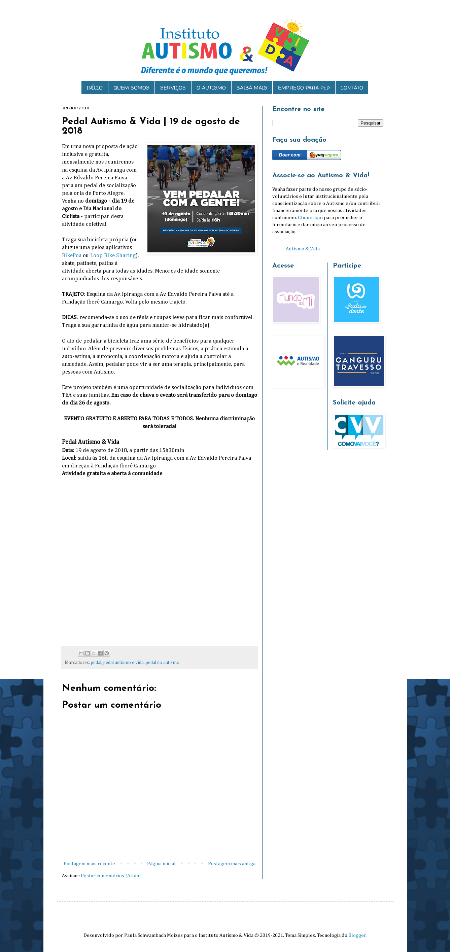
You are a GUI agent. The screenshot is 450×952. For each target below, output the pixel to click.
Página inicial (161, 863)
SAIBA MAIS (252, 87)
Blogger (357, 935)
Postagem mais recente (89, 863)
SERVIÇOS (173, 87)
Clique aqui (310, 217)
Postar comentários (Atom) (111, 875)
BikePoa (71, 255)
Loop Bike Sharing (113, 255)
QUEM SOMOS (131, 87)
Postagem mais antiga (231, 863)
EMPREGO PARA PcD (304, 87)
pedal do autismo (162, 662)
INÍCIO (94, 87)
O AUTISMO (211, 87)
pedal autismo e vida (123, 662)
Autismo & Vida (303, 248)
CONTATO (352, 87)
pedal (96, 662)
